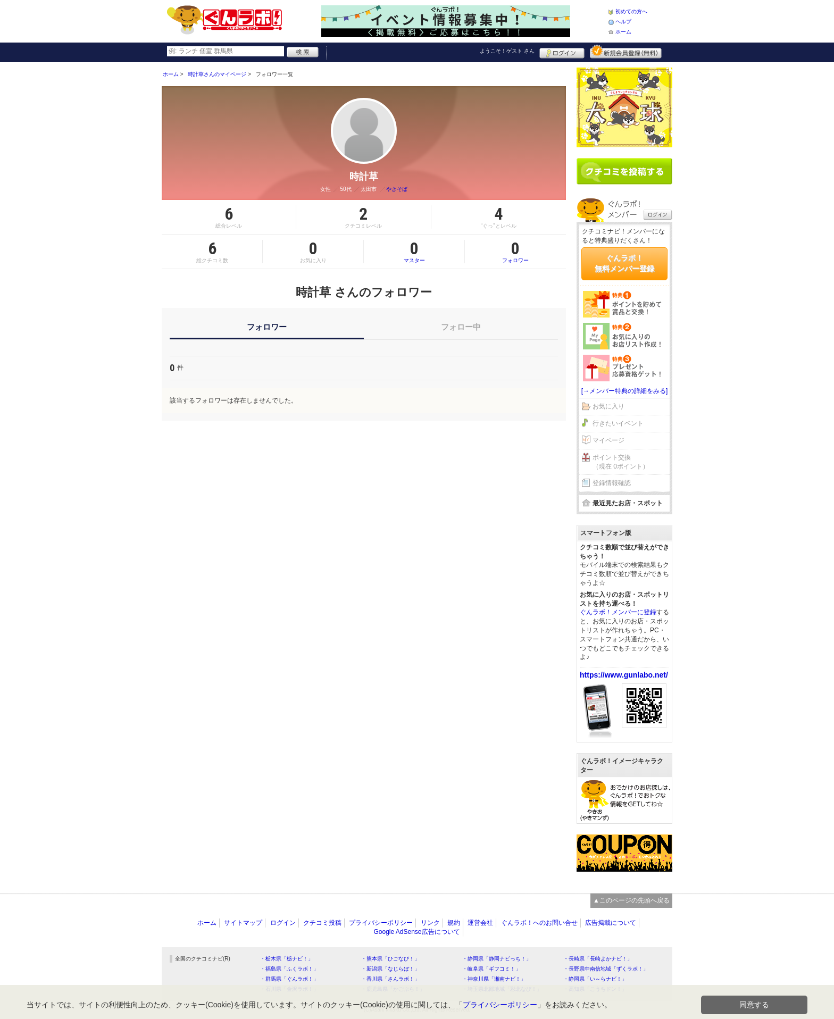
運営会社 (480, 922)
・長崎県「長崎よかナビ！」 (597, 959)
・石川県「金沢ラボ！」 (289, 989)
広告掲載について (610, 922)
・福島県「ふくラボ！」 (289, 969)
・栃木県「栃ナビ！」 (286, 959)
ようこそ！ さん (507, 51)
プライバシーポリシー (381, 922)
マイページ (608, 440)
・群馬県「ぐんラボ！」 (289, 979)
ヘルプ (623, 21)
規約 (453, 922)
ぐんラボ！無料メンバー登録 (624, 263)
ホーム (623, 32)
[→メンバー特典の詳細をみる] (624, 391)
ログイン (562, 52)
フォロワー (515, 251)
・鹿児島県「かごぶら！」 (393, 989)
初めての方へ (631, 11)
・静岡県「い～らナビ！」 (595, 979)
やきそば (396, 189)
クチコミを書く (624, 171)
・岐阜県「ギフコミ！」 (491, 969)
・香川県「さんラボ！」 (390, 979)
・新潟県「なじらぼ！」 (390, 969)
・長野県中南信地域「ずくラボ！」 (605, 969)
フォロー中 (461, 326)
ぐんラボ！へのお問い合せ (539, 922)
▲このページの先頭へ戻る (631, 900)
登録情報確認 (612, 483)
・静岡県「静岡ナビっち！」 (496, 959)
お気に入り (608, 406)
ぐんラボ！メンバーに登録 (618, 612)
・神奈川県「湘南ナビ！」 (494, 979)
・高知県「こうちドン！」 (595, 989)
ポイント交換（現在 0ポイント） (621, 462)
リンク (430, 922)
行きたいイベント (618, 423)
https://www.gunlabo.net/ (624, 675)
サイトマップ (243, 922)
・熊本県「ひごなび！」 (390, 959)
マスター (414, 251)
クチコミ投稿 (322, 922)
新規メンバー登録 (626, 52)
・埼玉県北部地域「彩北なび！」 (502, 989)
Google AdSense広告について (416, 932)
